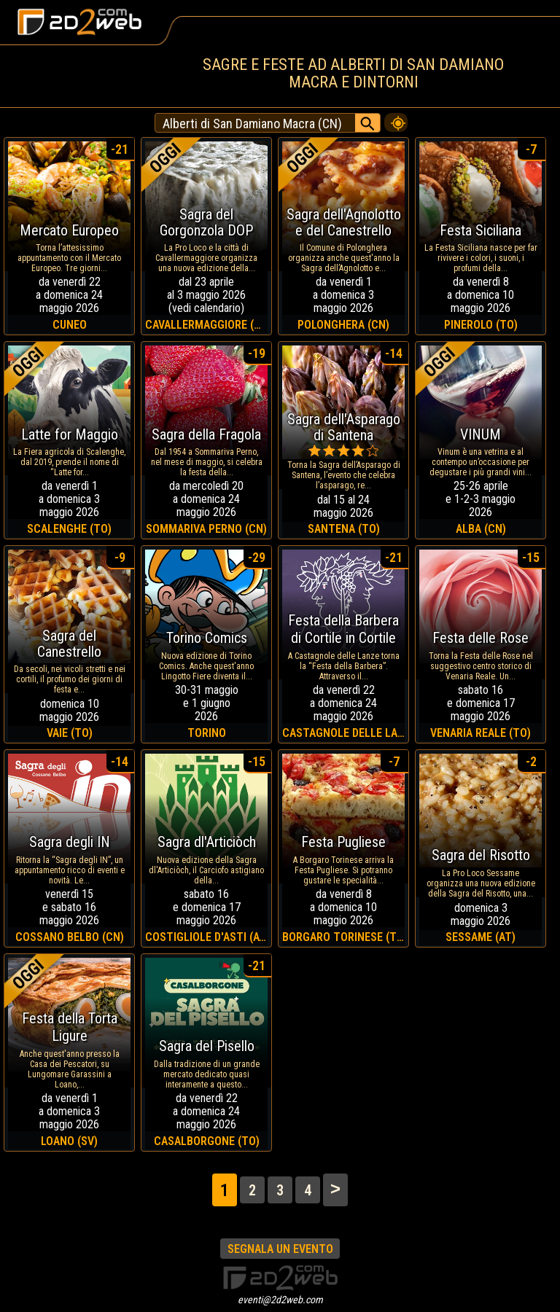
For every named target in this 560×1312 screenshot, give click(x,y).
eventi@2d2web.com (280, 1299)
